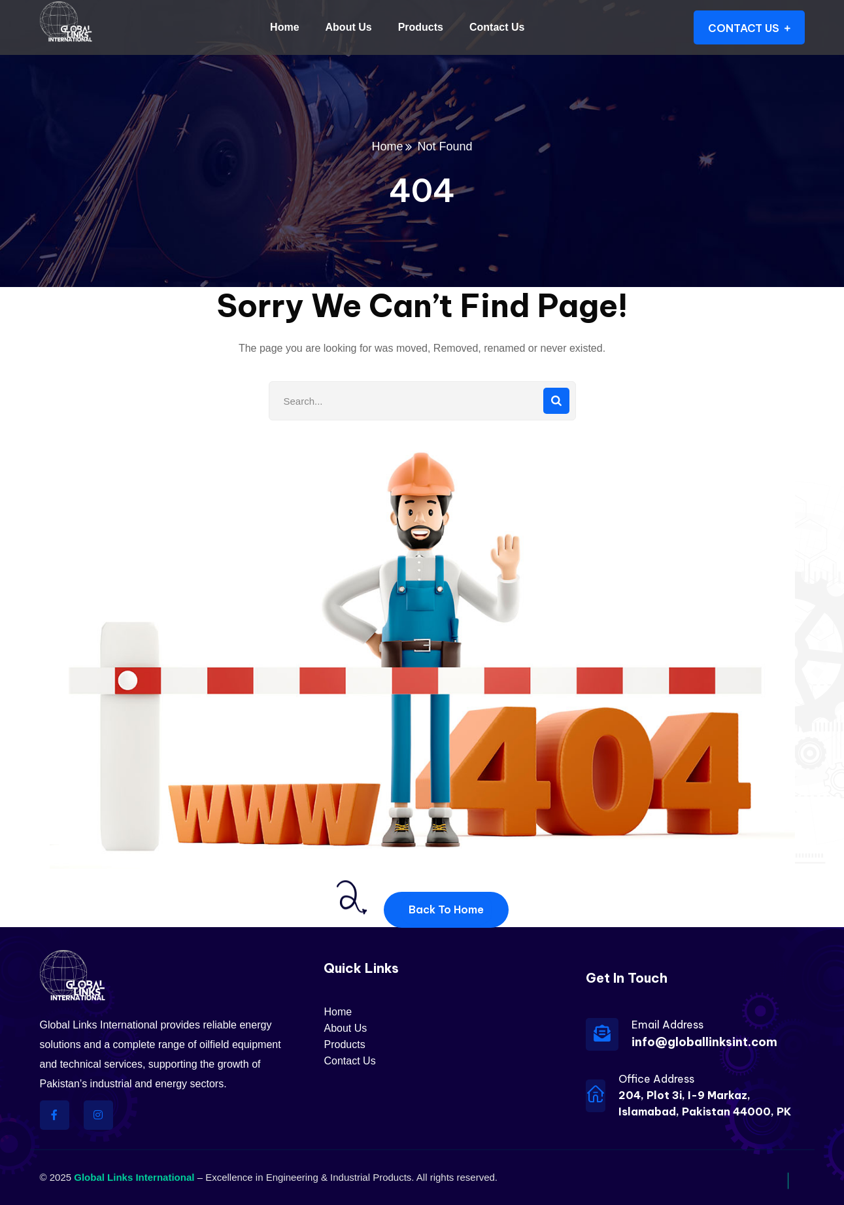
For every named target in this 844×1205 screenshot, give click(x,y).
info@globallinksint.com (704, 1041)
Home (387, 146)
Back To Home (446, 909)
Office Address (656, 1078)
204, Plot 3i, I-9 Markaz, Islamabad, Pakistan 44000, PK (704, 1103)
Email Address (667, 1024)
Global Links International (134, 1177)
